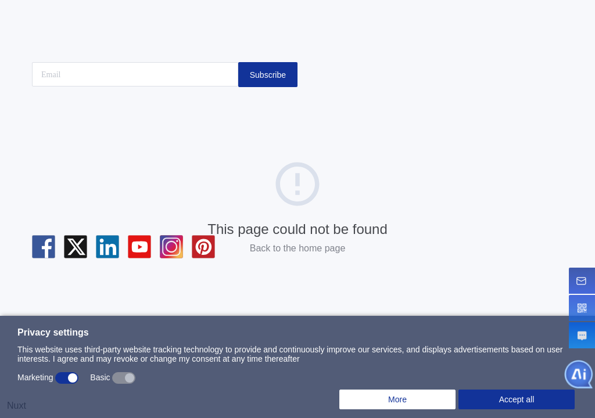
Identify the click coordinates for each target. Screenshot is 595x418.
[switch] (66, 378)
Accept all (517, 399)
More (397, 399)
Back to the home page (298, 248)
